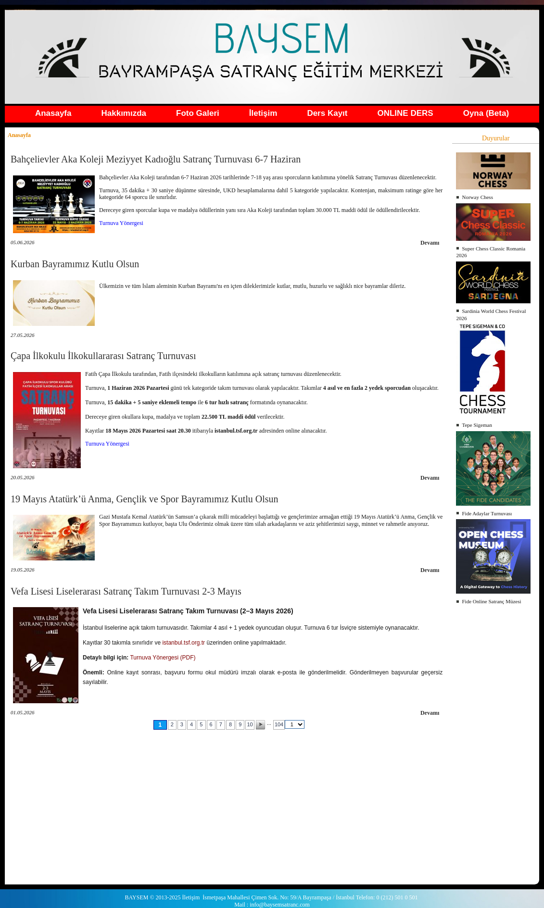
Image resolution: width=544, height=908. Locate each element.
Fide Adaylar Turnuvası (487, 513)
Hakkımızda (124, 113)
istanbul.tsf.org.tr (183, 642)
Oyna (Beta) (486, 113)
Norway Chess (477, 197)
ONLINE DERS (405, 113)
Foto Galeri (197, 113)
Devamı (429, 242)
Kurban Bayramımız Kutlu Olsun (75, 264)
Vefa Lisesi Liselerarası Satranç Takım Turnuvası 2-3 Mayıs (126, 591)
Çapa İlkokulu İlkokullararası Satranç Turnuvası (103, 355)
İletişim (263, 113)
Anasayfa (53, 113)
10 (250, 724)
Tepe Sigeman (477, 425)
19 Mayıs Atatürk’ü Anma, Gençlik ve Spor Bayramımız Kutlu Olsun (144, 499)
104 (279, 724)
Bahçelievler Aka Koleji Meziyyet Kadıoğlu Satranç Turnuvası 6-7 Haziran (156, 159)
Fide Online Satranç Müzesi (491, 601)
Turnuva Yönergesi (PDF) (162, 657)
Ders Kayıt (327, 113)
